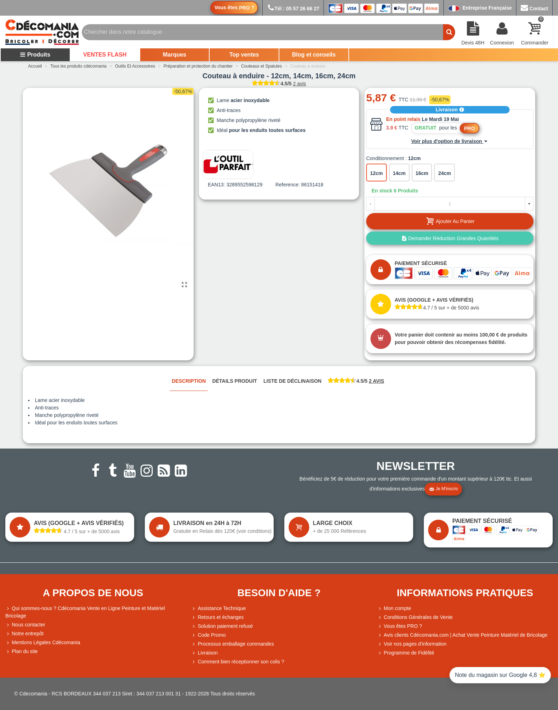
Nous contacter (25, 625)
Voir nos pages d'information (411, 644)
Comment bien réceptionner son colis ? (237, 662)
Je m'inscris (443, 489)
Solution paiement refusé (222, 626)
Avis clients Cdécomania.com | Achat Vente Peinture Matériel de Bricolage (462, 635)
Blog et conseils (314, 55)
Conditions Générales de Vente (415, 617)
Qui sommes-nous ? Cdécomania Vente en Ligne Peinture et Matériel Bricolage (85, 612)
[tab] (356, 381)
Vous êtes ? (234, 8)
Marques (174, 55)
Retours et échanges (217, 617)
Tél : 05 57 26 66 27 (293, 8)
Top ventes (244, 55)
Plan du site (21, 651)
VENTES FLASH (105, 55)
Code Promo (208, 635)
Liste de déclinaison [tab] (292, 381)
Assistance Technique (218, 608)
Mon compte (394, 608)
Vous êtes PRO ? (403, 626)
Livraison (450, 109)
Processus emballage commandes (232, 644)
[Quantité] (449, 204)
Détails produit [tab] (234, 381)
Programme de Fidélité (405, 653)
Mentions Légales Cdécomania (42, 642)
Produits (35, 55)
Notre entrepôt (24, 633)
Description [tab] (189, 381)
